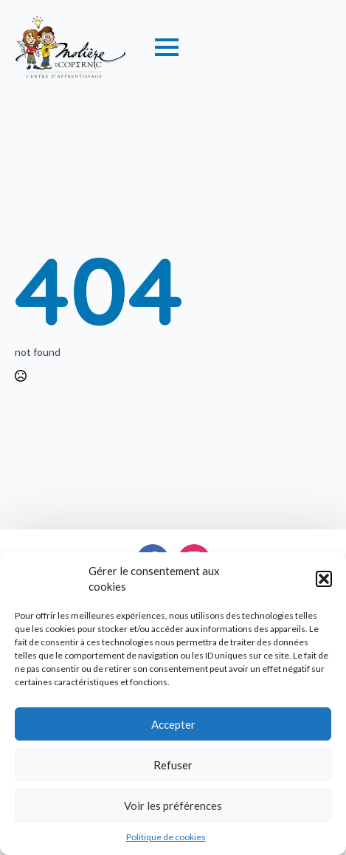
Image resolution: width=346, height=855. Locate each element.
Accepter (173, 724)
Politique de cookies (166, 836)
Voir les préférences (173, 805)
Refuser (173, 765)
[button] (323, 578)
